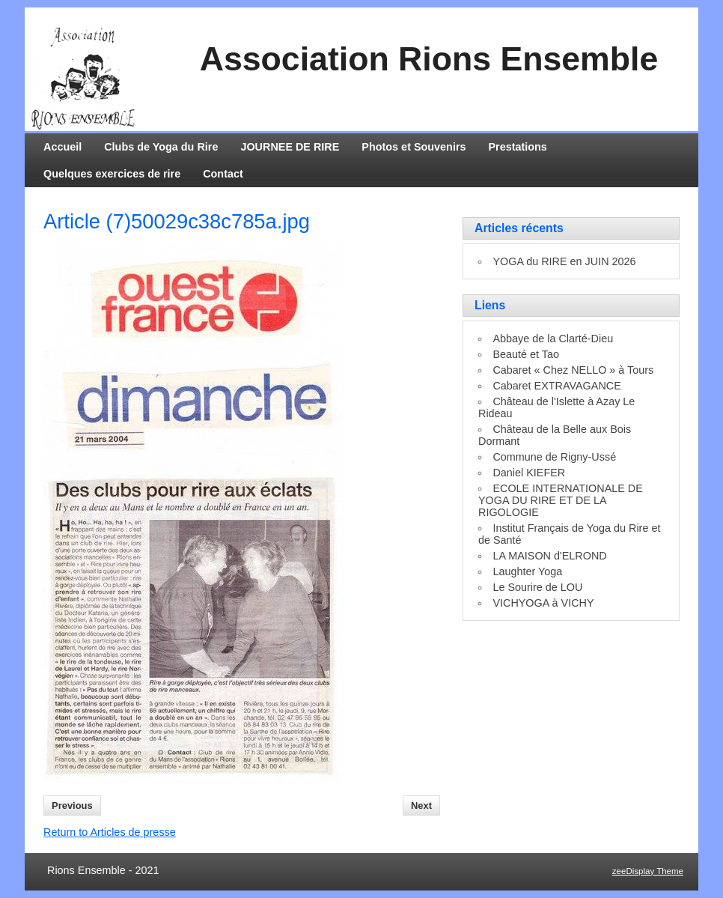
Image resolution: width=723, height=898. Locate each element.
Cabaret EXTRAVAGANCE (556, 386)
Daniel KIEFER (528, 473)
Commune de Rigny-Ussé (554, 457)
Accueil (62, 147)
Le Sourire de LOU (537, 587)
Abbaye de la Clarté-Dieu (552, 339)
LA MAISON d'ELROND (549, 556)
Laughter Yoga (527, 571)
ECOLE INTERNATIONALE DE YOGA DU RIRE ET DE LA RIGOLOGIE (560, 500)
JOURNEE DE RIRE (289, 147)
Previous (72, 805)
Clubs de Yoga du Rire (161, 147)
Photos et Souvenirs (414, 147)
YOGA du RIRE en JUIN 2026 (563, 261)
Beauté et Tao (525, 354)
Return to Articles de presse (109, 832)
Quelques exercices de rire (111, 174)
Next (421, 805)
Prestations (518, 147)
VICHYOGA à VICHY (543, 603)
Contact (223, 174)
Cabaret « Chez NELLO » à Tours (572, 370)
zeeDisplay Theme (647, 871)
